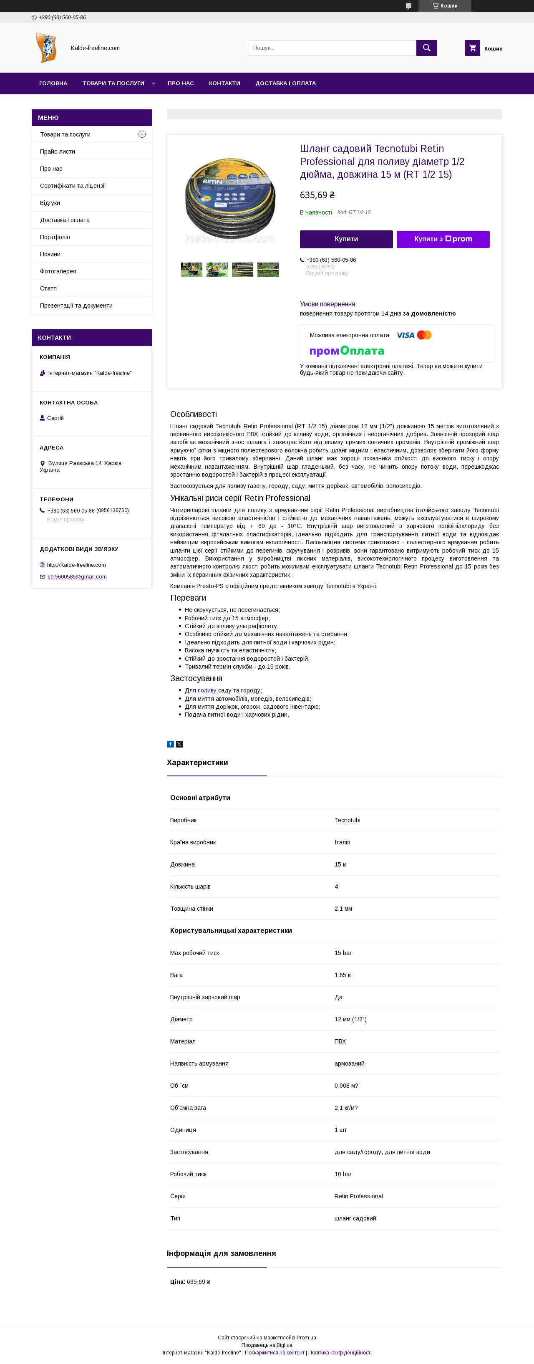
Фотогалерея (58, 271)
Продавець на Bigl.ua (267, 1345)
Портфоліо (55, 237)
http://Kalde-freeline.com (76, 564)
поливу (207, 690)
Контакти (224, 83)
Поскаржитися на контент (275, 1353)
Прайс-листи (57, 151)
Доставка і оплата (285, 83)
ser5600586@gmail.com (77, 576)
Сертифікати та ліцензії (73, 185)
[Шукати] (426, 48)
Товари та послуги (113, 83)
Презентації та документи (76, 305)
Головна (53, 83)
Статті (49, 288)
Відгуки (50, 203)
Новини (50, 254)
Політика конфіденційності (340, 1353)
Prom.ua (306, 1338)
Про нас (181, 83)
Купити (346, 238)
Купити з (443, 239)
